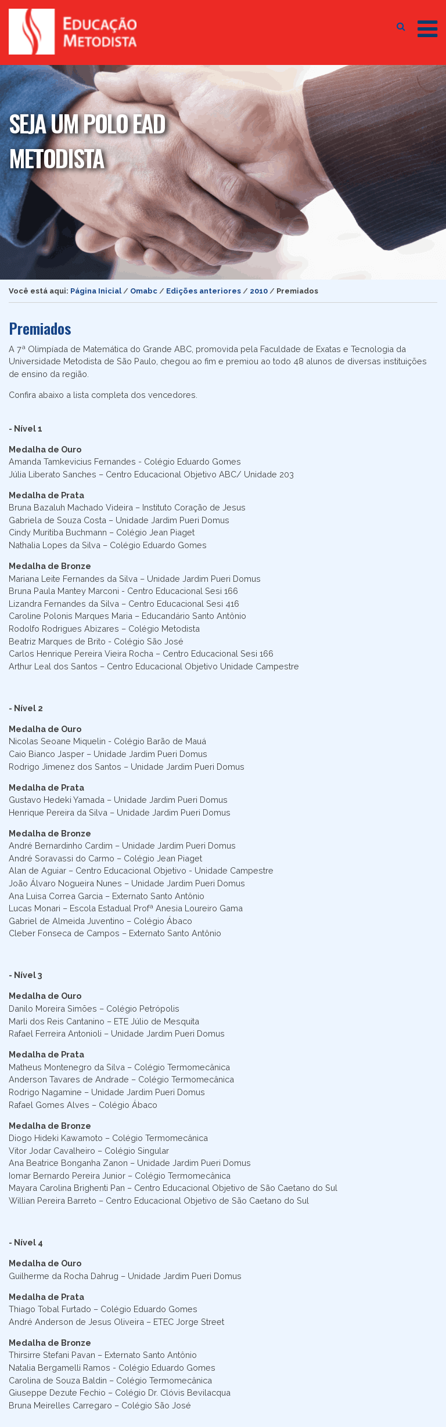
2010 (259, 291)
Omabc (143, 291)
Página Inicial (95, 291)
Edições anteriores (203, 291)
